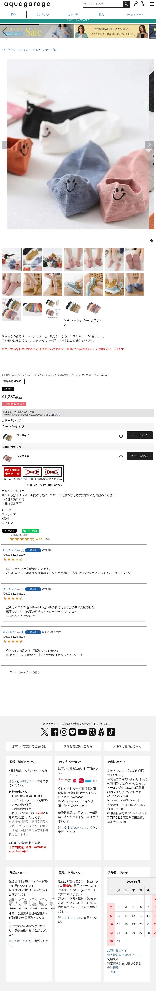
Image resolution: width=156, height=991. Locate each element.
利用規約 (113, 959)
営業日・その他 (118, 872)
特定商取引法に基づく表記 (124, 963)
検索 (126, 4)
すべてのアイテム (28, 49)
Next (149, 145)
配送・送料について (22, 762)
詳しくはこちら (19, 941)
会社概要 (113, 967)
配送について (18, 872)
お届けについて (30, 781)
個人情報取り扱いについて (124, 955)
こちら (57, 415)
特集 (101, 14)
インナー (45, 49)
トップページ (8, 49)
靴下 (55, 49)
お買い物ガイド (117, 950)
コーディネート (134, 14)
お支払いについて (70, 762)
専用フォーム (82, 885)
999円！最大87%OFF (78, 21)
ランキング (42, 14)
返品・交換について (71, 872)
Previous (6, 145)
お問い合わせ (116, 762)
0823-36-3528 (119, 796)
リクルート (114, 972)
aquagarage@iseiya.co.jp (125, 800)
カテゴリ (73, 14)
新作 (13, 14)
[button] (151, 31)
